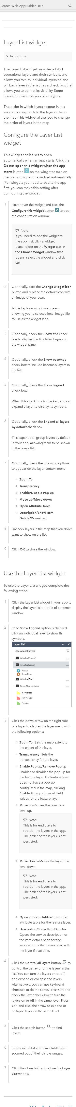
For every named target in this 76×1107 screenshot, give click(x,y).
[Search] (70, 6)
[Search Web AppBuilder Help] (34, 6)
